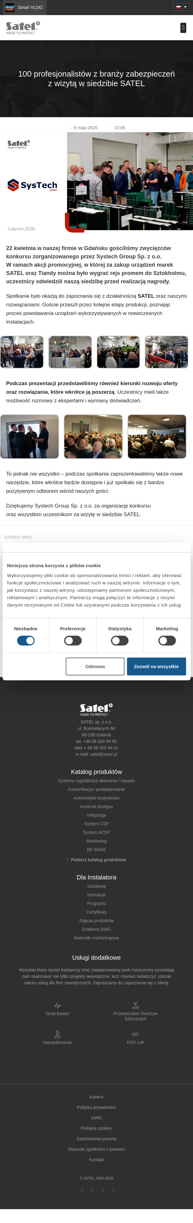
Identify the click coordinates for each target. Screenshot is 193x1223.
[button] (181, 7)
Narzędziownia (57, 1042)
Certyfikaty (96, 912)
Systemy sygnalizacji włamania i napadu (96, 780)
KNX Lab (135, 1042)
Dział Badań (57, 1013)
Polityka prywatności (96, 1107)
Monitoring (96, 841)
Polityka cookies (96, 1128)
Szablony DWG (96, 929)
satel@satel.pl (103, 754)
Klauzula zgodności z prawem (96, 1149)
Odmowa (95, 666)
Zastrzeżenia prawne (97, 1138)
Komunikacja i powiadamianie (96, 789)
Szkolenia (96, 886)
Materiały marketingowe (96, 937)
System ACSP (96, 832)
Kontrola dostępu (96, 806)
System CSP (96, 823)
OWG (96, 1117)
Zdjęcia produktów (96, 920)
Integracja (96, 815)
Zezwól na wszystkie (156, 666)
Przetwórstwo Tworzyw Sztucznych (135, 1016)
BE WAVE (96, 849)
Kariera (96, 1096)
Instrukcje (96, 894)
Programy (96, 903)
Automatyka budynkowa (96, 797)
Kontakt (96, 1159)
